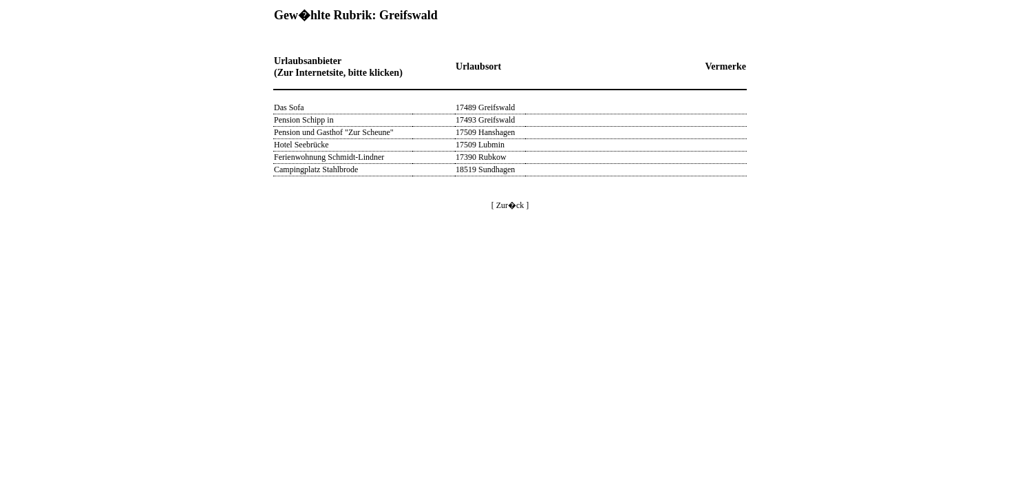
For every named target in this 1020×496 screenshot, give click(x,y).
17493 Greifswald (485, 120)
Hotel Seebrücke (301, 144)
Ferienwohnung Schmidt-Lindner (329, 157)
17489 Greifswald (485, 107)
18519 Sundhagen (485, 169)
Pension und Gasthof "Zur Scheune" (334, 132)
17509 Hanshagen (485, 132)
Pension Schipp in (304, 120)
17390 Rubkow (481, 157)
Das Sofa (289, 107)
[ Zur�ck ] (510, 205)
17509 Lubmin (480, 144)
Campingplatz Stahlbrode (316, 169)
